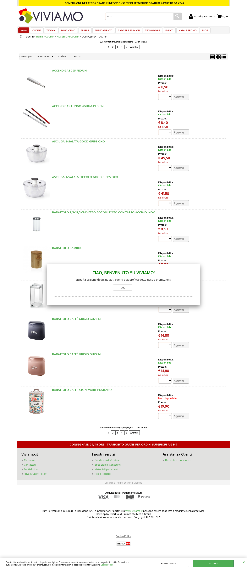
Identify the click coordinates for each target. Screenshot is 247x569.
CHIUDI (243, 562)
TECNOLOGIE (148, 31)
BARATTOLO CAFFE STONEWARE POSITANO (82, 392)
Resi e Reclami (103, 476)
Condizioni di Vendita (107, 462)
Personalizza (168, 563)
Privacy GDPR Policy (35, 476)
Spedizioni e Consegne (108, 466)
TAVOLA (49, 31)
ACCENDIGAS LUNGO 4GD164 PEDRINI (78, 108)
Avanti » (134, 49)
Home (23, 31)
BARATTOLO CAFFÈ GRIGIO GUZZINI (76, 321)
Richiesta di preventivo (178, 462)
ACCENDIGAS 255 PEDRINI (69, 72)
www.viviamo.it (134, 513)
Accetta (213, 563)
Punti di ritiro (31, 471)
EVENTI (164, 31)
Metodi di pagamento (107, 471)
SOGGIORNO (66, 31)
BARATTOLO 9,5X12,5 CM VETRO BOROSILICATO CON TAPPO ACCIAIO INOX (103, 214)
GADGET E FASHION (125, 31)
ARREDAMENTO (100, 31)
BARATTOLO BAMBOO (67, 250)
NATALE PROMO (182, 31)
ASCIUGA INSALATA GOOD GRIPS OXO (78, 143)
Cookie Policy (107, 564)
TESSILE (82, 31)
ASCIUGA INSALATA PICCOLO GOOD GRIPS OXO (85, 179)
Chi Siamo (29, 462)
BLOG (198, 31)
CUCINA (36, 31)
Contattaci (30, 466)
